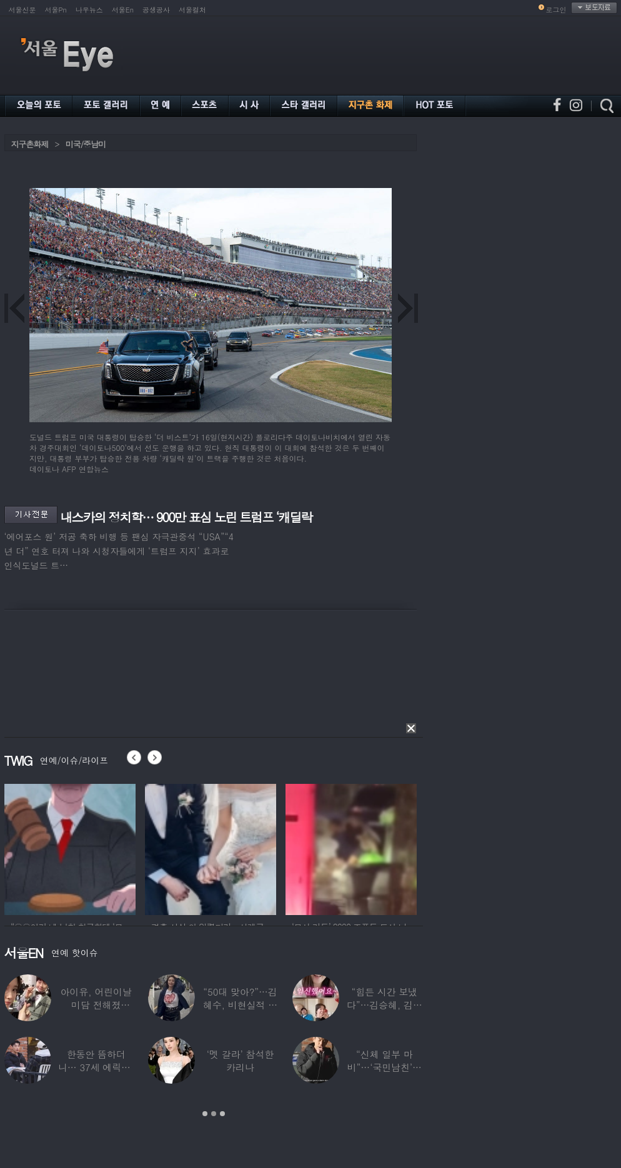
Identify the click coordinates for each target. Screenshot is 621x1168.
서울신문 (22, 9)
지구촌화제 (30, 144)
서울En (123, 9)
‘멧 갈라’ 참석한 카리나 (239, 1060)
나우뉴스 (89, 9)
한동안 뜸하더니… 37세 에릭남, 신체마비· (95, 1067)
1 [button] (204, 1113)
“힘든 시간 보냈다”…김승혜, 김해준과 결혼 (384, 1004)
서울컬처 (192, 9)
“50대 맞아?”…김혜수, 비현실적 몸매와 (239, 1004)
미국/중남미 (86, 144)
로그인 (556, 9)
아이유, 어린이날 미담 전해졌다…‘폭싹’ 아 (95, 1004)
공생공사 (156, 9)
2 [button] (213, 1113)
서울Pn (56, 9)
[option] (70, 848)
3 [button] (222, 1113)
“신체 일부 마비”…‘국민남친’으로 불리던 (384, 1067)
